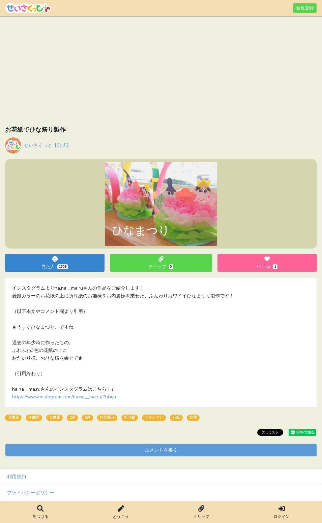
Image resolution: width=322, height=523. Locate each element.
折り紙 (129, 417)
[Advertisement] (161, 72)
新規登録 (305, 8)
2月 (72, 417)
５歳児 (54, 417)
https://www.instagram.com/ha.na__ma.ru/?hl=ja (64, 396)
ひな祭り (107, 417)
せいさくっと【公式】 (47, 145)
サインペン (154, 417)
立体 (193, 417)
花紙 (176, 417)
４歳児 (33, 417)
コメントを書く (161, 450)
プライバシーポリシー (30, 492)
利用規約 (16, 476)
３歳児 (13, 417)
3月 (87, 417)
